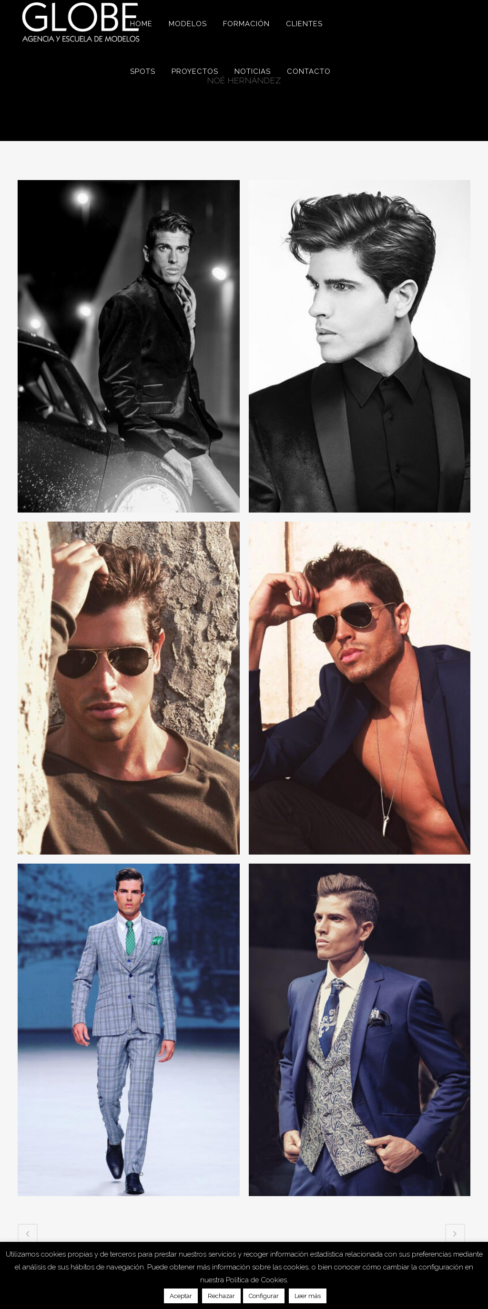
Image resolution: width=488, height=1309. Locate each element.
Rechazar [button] (221, 1295)
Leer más (308, 1295)
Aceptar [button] (181, 1295)
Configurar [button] (264, 1295)
